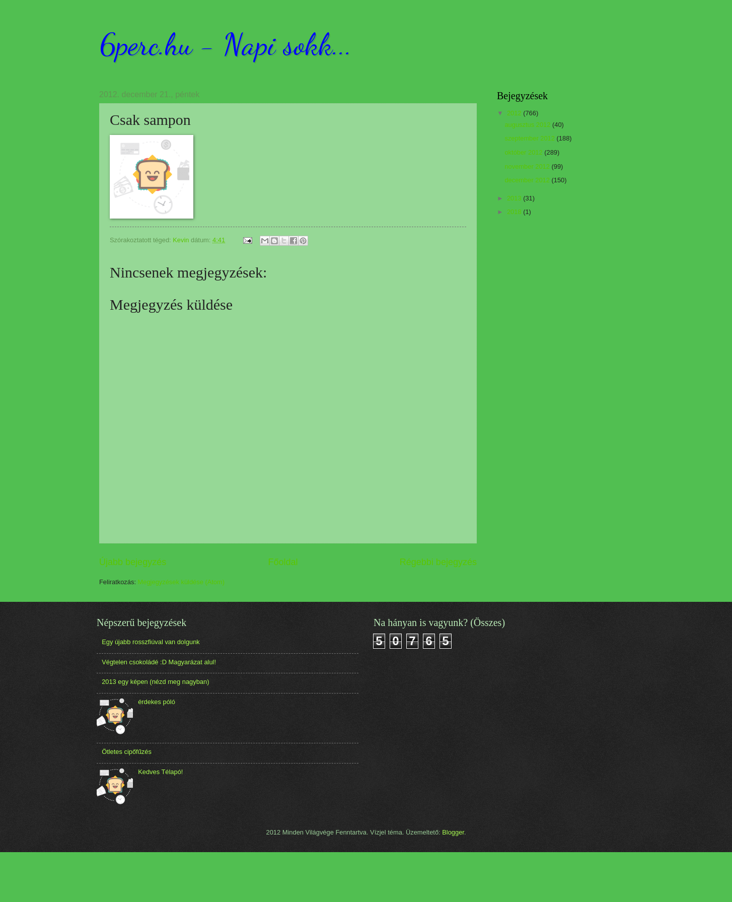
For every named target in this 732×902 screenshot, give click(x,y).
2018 (515, 212)
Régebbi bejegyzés (438, 562)
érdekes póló (156, 702)
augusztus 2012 (528, 124)
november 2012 (527, 166)
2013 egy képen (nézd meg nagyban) (155, 681)
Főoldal (283, 562)
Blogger (453, 832)
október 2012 (524, 152)
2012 (515, 113)
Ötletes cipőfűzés (127, 751)
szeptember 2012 (530, 138)
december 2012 (527, 180)
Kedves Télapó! (160, 772)
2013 (515, 198)
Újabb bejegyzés (132, 562)
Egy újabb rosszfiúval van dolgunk (151, 642)
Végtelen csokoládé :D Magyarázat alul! (159, 662)
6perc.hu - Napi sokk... (225, 44)
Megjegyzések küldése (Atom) (181, 582)
